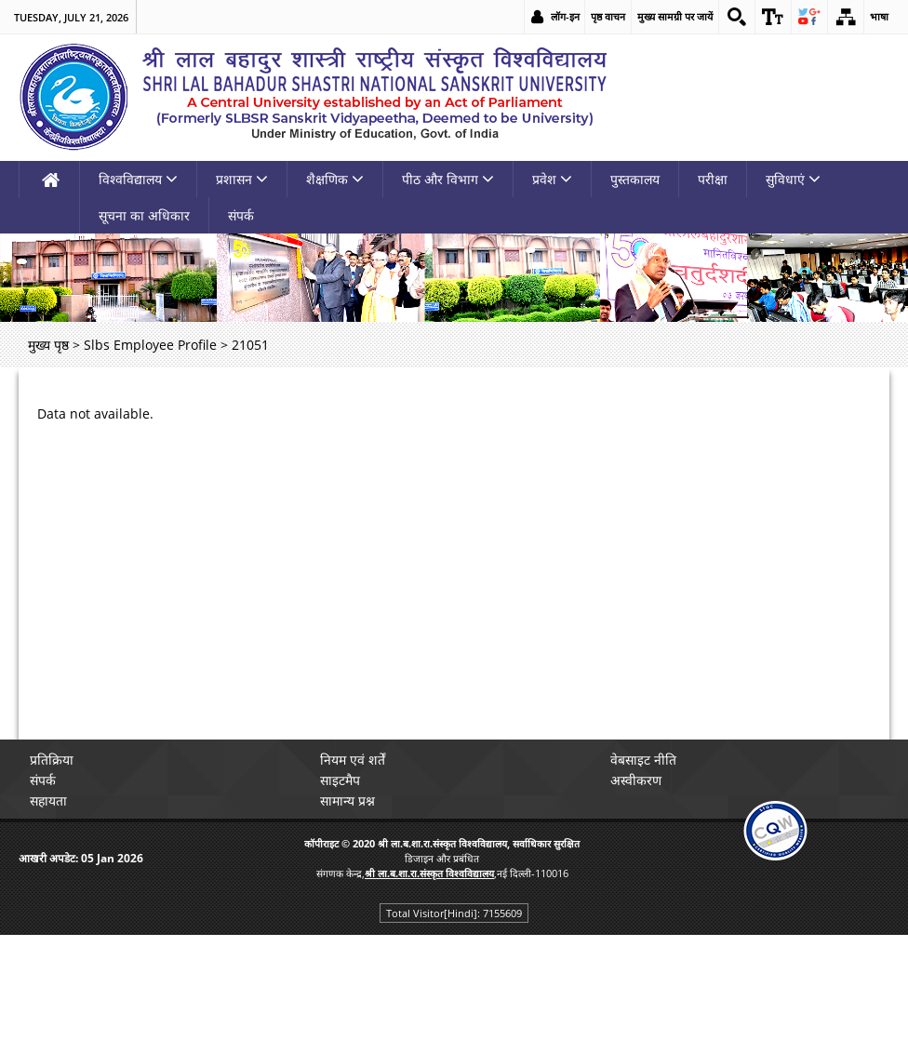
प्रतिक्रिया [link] (51, 759)
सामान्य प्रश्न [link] (347, 800)
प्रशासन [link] (242, 179)
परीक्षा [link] (713, 179)
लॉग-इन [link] (565, 16)
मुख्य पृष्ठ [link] (48, 344)
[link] (736, 16)
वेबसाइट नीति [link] (643, 759)
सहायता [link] (48, 800)
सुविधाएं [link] (793, 179)
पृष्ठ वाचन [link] (608, 16)
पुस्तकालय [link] (635, 179)
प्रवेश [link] (552, 179)
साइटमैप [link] (340, 780)
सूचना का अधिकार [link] (144, 215)
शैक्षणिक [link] (335, 179)
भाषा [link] (879, 16)
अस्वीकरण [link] (635, 780)
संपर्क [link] (241, 215)
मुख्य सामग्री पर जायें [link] (675, 16)
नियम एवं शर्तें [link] (352, 759)
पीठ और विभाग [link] (448, 179)
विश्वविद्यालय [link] (138, 179)
